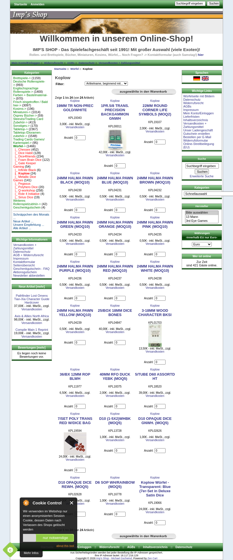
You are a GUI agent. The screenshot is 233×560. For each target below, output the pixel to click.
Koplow (75, 100)
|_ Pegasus (21, 183)
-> (19, 146)
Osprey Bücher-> (25, 115)
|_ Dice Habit (23, 153)
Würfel (74, 68)
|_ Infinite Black (24, 170)
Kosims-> (19, 108)
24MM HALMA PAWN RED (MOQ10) (115, 268)
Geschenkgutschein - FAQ (31, 268)
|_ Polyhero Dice (25, 187)
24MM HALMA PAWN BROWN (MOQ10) (155, 180)
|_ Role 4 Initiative (26, 193)
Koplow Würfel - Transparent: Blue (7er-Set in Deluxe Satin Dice (155, 488)
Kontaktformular (24, 262)
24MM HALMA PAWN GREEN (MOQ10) (75, 224)
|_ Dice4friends (24, 156)
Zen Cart (152, 558)
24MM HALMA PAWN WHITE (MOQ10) (155, 268)
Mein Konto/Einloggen (26, 62)
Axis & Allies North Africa (32, 316)
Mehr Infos (31, 553)
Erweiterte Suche (202, 176)
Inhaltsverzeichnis (195, 120)
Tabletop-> (20, 129)
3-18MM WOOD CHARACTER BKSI (154, 312)
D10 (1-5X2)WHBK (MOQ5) (115, 420)
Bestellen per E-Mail (197, 137)
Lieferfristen (191, 116)
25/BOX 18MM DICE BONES (115, 312)
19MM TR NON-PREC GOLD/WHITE (75, 108)
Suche (202, 158)
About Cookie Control (25, 503)
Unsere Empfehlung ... (28, 224)
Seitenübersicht (24, 265)
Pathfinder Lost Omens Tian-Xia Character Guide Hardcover (31, 299)
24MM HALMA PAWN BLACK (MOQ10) (75, 180)
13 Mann (201, 217)
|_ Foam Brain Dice (27, 159)
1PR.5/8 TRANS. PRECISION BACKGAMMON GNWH (115, 112)
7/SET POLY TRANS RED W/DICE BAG (75, 420)
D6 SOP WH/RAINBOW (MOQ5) (115, 484)
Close (72, 503)
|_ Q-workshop (24, 190)
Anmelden (37, 4)
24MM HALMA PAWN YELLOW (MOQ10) (75, 312)
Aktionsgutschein (25, 272)
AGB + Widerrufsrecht (28, 255)
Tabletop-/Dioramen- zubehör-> (27, 134)
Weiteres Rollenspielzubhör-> (27, 202)
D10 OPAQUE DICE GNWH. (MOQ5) (155, 420)
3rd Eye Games (201, 221)
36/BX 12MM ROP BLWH (75, 376)
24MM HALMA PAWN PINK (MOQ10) (155, 224)
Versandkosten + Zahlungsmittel (119, 62)
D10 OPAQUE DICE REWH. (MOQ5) (75, 484)
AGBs (71, 62)
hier (201, 54)
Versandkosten (32, 309)
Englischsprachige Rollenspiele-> (25, 90)
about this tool (65, 546)
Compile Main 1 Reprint (32, 329)
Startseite (20, 4)
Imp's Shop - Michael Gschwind (114, 558)
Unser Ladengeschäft (198, 130)
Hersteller (201, 206)
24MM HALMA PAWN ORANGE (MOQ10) (115, 224)
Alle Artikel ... (22, 228)
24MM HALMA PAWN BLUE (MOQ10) (115, 180)
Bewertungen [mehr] (31, 347)
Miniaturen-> (21, 112)
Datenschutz (86, 62)
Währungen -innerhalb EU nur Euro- (201, 235)
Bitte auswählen (201, 213)
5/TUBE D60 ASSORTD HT (155, 376)
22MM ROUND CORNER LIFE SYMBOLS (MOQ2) (155, 110)
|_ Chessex (21, 149)
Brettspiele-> (22, 78)
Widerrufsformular (195, 140)
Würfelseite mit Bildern (198, 96)
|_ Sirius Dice (23, 197)
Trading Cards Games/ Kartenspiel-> (29, 141)
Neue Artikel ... (23, 221)
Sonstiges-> (21, 125)
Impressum (20, 258)
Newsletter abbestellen (29, 275)
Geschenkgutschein (27, 207)
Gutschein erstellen (196, 133)
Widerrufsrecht (53, 62)
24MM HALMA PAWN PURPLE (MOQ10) (75, 268)
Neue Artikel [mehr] (32, 286)
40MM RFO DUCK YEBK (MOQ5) (114, 376)
